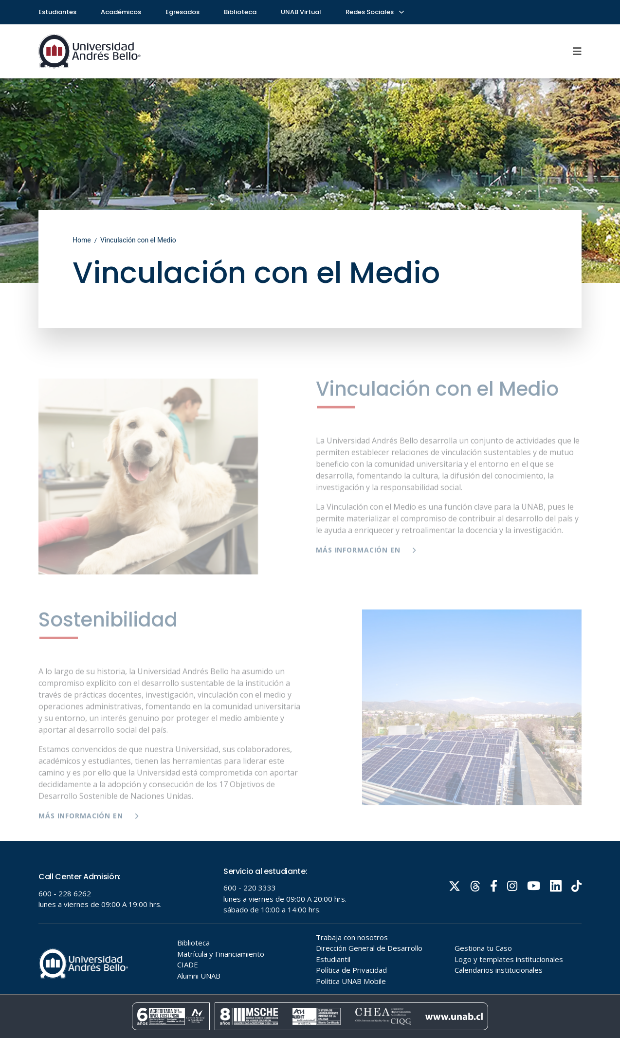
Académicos (121, 12)
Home (82, 240)
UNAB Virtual (301, 12)
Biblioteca (240, 12)
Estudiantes (57, 12)
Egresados (182, 12)
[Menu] (577, 51)
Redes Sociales (374, 12)
